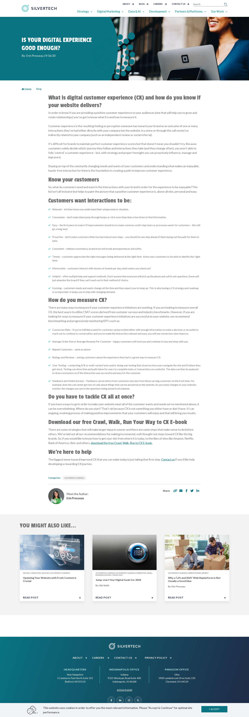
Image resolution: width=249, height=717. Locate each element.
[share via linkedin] (197, 490)
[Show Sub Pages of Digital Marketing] (123, 11)
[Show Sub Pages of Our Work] (226, 11)
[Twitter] (137, 700)
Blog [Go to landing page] (38, 88)
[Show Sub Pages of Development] (169, 11)
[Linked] (120, 700)
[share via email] (180, 490)
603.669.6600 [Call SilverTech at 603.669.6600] (124, 689)
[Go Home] (39, 8)
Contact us (168, 459)
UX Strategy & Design (74, 478)
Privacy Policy (158, 657)
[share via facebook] (186, 490)
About (128, 4)
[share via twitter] (192, 490)
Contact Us (180, 4)
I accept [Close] (214, 709)
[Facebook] (111, 700)
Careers (160, 4)
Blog (143, 4)
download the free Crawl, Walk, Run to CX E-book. (121, 443)
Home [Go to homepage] (27, 88)
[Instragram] (129, 700)
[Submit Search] (225, 4)
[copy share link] (175, 490)
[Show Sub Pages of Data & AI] (143, 11)
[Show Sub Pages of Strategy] (91, 11)
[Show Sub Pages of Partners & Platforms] (205, 11)
